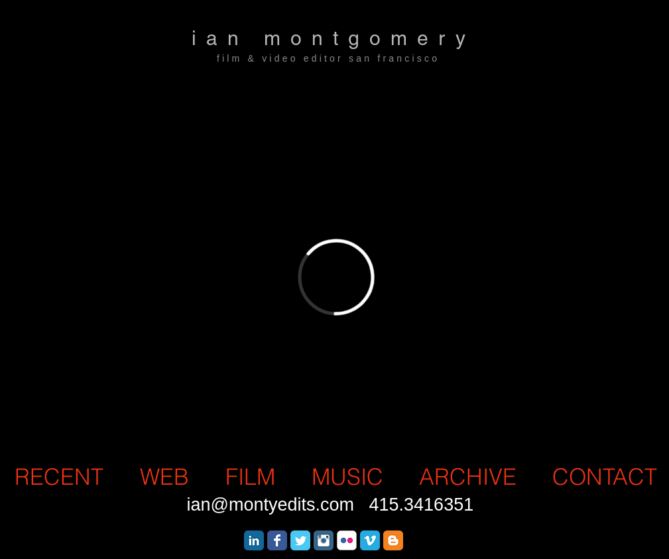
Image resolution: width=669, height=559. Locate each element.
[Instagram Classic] (324, 540)
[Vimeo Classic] (370, 540)
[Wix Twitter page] (300, 540)
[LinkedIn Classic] (254, 540)
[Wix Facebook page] (277, 540)
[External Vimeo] (336, 277)
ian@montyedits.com (271, 505)
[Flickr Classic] (347, 540)
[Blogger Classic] (393, 540)
